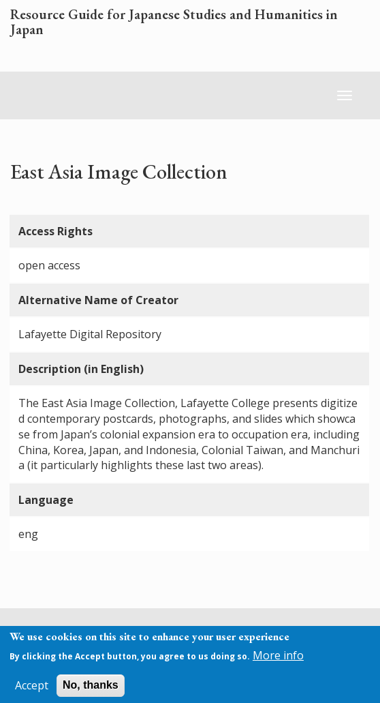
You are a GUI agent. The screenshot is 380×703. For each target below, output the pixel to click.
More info (278, 659)
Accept (31, 689)
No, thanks (90, 689)
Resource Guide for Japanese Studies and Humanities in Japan (174, 22)
